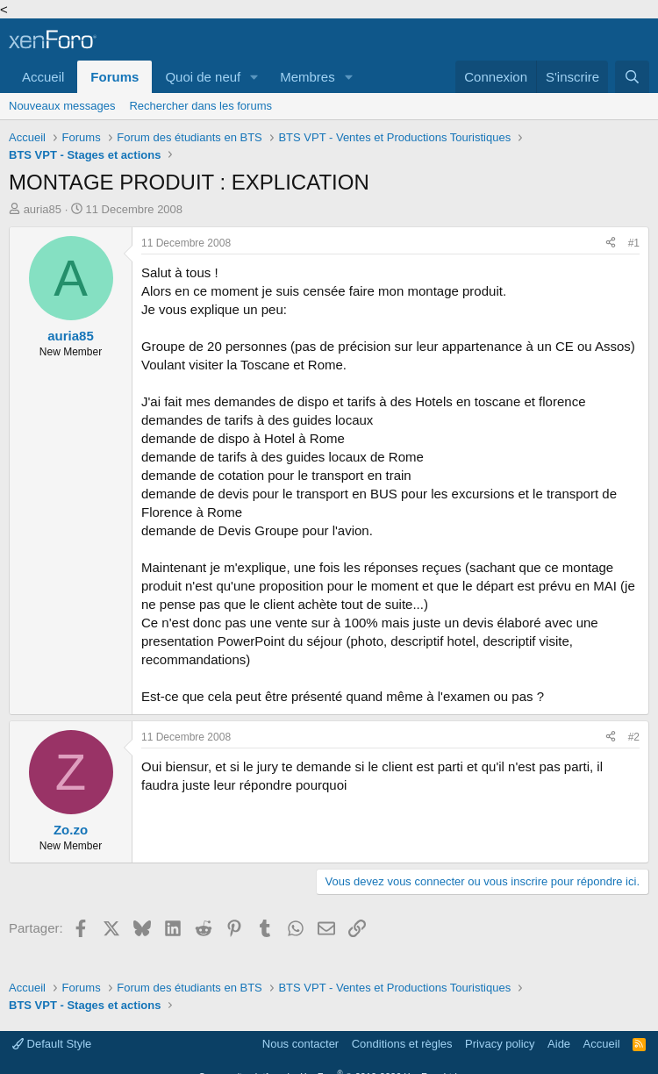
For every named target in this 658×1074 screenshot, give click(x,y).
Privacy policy (499, 1043)
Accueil (43, 76)
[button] (254, 77)
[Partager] (610, 243)
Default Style (51, 1043)
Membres (307, 76)
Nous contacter (300, 1043)
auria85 (42, 209)
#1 (634, 243)
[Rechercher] (632, 77)
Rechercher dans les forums (200, 105)
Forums (114, 76)
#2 (634, 737)
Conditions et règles (402, 1043)
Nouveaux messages (62, 105)
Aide (558, 1043)
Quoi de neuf (202, 76)
